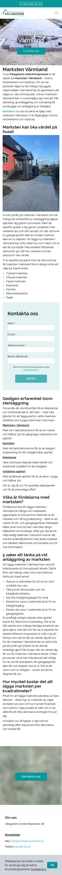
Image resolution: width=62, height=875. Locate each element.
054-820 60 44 (31, 3)
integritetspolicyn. (31, 370)
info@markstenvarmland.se (26, 841)
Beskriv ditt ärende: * (31, 359)
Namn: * (31, 326)
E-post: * (31, 337)
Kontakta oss (31, 51)
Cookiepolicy (38, 869)
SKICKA (31, 378)
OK (52, 865)
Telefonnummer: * (31, 348)
